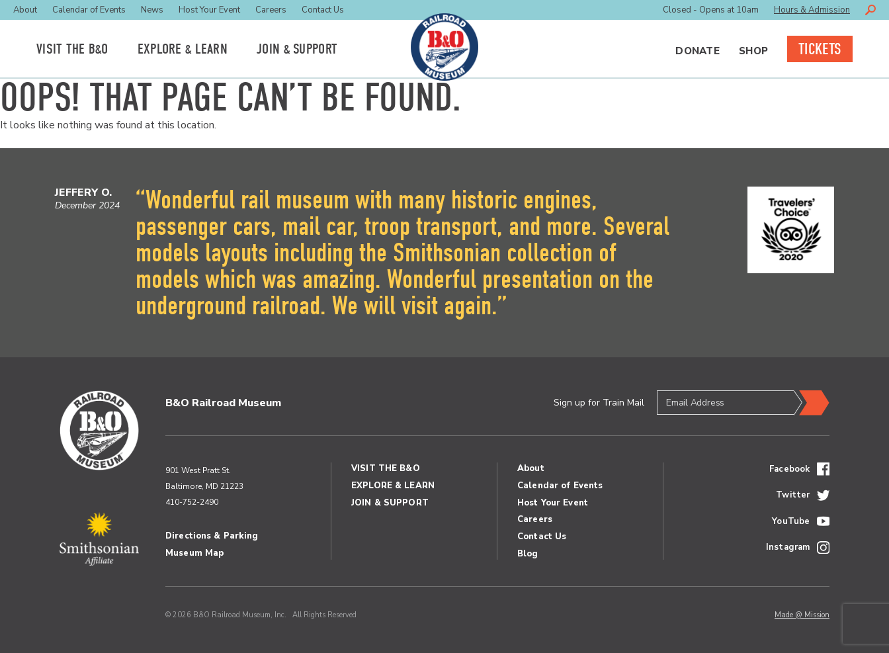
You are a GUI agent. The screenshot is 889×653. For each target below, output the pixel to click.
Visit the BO (72, 49)
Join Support (297, 49)
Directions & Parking (212, 536)
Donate (697, 51)
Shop (753, 51)
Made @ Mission (802, 615)
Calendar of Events (89, 10)
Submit (811, 402)
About (25, 10)
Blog (527, 554)
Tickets (819, 49)
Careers (270, 10)
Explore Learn (183, 49)
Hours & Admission (812, 10)
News (152, 10)
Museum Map (194, 553)
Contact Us (323, 10)
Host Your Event (209, 10)
